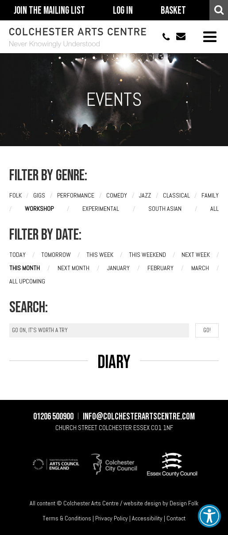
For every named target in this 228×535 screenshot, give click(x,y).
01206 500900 (162, 36)
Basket (173, 10)
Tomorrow (56, 255)
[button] (209, 516)
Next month (73, 268)
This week (99, 255)
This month (24, 268)
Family (210, 195)
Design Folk (184, 503)
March (200, 268)
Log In (123, 10)
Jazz (145, 195)
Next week (196, 255)
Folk (15, 195)
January (118, 268)
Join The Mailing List (49, 10)
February (160, 268)
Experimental (100, 209)
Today (17, 255)
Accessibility (147, 518)
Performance (75, 195)
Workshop (39, 209)
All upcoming (27, 281)
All (214, 209)
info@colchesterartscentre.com (177, 36)
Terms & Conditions (67, 518)
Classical (176, 195)
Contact (175, 518)
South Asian (165, 209)
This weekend (147, 255)
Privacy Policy (111, 518)
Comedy (116, 195)
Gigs (39, 195)
